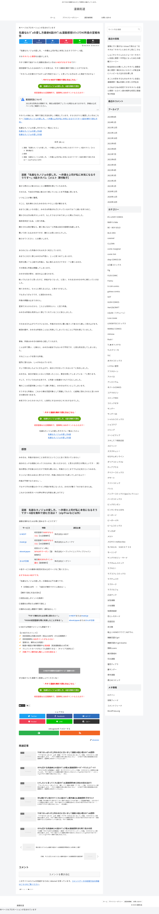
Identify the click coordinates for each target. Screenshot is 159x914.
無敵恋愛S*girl (113, 637)
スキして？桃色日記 (115, 440)
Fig (108, 270)
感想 (25, 154)
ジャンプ (111, 429)
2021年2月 (111, 180)
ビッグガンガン (113, 504)
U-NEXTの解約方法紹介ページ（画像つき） (59, 671)
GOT (109, 296)
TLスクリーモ (113, 350)
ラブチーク (112, 584)
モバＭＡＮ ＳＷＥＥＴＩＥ (119, 547)
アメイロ (111, 376)
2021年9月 (111, 143)
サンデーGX (112, 413)
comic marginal (114, 248)
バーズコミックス (114, 499)
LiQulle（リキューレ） (116, 312)
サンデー (111, 408)
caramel (110, 238)
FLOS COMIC (112, 275)
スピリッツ (112, 446)
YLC (109, 355)
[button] (139, 29)
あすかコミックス (114, 360)
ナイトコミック (113, 483)
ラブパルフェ (112, 589)
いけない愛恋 (112, 366)
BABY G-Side (112, 222)
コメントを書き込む (59, 876)
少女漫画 (111, 605)
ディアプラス (112, 467)
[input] (124, 29)
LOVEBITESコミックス (116, 323)
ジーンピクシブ (113, 435)
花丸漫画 (111, 658)
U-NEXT (23, 534)
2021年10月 (112, 138)
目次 (56, 142)
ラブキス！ (112, 568)
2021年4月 (111, 170)
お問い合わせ (137, 904)
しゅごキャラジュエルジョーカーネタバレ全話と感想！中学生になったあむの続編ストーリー (123, 58)
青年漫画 (111, 674)
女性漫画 (111, 600)
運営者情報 (127, 904)
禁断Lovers (112, 648)
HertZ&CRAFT (113, 307)
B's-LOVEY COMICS (115, 217)
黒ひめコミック (113, 680)
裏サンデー (112, 669)
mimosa (110, 334)
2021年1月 (111, 186)
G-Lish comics (113, 286)
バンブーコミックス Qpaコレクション (123, 493)
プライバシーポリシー (114, 904)
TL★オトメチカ (114, 344)
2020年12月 (112, 191)
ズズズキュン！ (113, 451)
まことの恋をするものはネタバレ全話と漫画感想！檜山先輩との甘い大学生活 (123, 80)
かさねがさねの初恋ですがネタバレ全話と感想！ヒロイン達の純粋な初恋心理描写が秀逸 (123, 90)
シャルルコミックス (115, 419)
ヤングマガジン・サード (117, 557)
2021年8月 (111, 148)
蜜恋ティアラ (112, 664)
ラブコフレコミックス (116, 573)
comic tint (111, 254)
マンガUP (111, 531)
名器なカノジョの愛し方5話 (30, 134)
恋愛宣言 (111, 621)
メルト (22, 706)
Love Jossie (112, 318)
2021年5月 (111, 164)
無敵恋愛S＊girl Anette (117, 642)
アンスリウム (112, 382)
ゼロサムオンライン (115, 456)
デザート (111, 477)
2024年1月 (111, 122)
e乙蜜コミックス (114, 264)
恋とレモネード (113, 616)
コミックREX (112, 398)
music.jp (23, 542)
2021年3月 (111, 175)
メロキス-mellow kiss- (116, 541)
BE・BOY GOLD (113, 227)
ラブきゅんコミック (115, 563)
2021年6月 (111, 159)
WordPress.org (113, 711)
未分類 (110, 626)
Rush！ (110, 339)
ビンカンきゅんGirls (115, 509)
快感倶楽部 (112, 611)
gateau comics (113, 291)
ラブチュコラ (112, 579)
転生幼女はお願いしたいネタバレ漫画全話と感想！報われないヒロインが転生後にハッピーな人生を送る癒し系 (123, 70)
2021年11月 (112, 132)
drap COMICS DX (114, 259)
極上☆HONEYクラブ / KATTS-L (120, 632)
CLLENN (110, 243)
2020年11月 (112, 196)
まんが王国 (24, 561)
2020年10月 (112, 202)
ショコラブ (112, 424)
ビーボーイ (112, 515)
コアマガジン (112, 392)
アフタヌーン (112, 371)
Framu (110, 280)
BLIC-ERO (111, 232)
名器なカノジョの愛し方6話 (30, 131)
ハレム (110, 488)
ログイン (111, 695)
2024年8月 (111, 116)
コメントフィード (114, 705)
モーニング (112, 552)
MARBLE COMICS (114, 328)
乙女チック (112, 594)
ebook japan (25, 552)
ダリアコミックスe (115, 461)
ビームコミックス (114, 525)
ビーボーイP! (112, 520)
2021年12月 (112, 127)
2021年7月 (111, 154)
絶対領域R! (112, 653)
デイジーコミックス (115, 472)
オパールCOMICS (114, 387)
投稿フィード (112, 700)
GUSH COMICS (113, 302)
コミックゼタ (112, 403)
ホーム (103, 904)
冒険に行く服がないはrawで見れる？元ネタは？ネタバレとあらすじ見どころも (123, 48)
